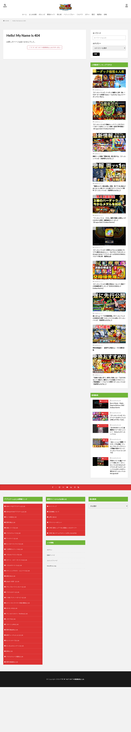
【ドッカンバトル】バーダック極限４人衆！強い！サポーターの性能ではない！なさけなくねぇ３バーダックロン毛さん (109, 95)
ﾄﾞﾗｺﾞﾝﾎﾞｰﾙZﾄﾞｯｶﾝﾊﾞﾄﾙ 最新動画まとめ (72, 724)
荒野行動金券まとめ (13, 672)
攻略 (105, 14)
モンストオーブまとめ (13, 684)
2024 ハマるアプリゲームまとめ (17, 541)
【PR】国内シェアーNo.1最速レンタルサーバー (65, 564)
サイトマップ (53, 541)
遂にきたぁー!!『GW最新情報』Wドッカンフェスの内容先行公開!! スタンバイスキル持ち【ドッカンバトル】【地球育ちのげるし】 (109, 333)
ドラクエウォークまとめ (14, 570)
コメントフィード (53, 598)
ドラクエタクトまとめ (13, 633)
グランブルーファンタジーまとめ (17, 627)
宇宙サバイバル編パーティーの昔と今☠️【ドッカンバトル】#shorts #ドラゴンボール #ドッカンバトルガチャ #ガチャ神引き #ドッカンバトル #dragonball (117, 499)
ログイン (50, 587)
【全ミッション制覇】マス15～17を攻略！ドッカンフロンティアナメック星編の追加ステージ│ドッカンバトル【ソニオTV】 (117, 475)
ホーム (24, 14)
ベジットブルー (69, 14)
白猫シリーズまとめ (13, 564)
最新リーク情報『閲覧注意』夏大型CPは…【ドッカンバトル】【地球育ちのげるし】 (108, 162)
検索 (95, 54)
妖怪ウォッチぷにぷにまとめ (16, 678)
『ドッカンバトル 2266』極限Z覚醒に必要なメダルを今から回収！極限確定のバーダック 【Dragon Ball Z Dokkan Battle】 (109, 229)
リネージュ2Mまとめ (13, 667)
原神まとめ (10, 695)
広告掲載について (55, 547)
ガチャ (87, 14)
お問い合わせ (53, 553)
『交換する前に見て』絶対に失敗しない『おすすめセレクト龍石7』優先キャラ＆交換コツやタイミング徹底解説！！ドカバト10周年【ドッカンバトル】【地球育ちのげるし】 (109, 397)
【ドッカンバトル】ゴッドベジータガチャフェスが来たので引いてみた (117, 437)
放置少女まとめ (11, 615)
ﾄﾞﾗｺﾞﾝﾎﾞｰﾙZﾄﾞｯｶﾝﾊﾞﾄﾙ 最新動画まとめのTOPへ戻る (44, 47)
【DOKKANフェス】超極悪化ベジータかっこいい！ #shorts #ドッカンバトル (117, 454)
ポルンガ (42, 14)
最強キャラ (51, 14)
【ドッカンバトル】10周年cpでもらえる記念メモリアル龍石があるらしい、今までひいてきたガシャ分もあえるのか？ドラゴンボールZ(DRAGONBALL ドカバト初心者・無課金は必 (109, 265)
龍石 (93, 14)
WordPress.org (52, 604)
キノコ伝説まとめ (12, 553)
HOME (7, 21)
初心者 (59, 14)
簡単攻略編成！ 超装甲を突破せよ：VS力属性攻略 (108, 364)
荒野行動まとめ (11, 558)
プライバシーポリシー (56, 558)
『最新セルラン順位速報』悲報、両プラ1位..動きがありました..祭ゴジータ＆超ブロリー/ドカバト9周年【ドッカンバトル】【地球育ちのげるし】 (109, 195)
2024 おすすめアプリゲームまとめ (18, 547)
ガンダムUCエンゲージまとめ (16, 689)
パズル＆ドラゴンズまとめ (15, 593)
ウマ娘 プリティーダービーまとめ (17, 638)
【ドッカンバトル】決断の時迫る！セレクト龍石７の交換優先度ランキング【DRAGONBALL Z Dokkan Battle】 (109, 300)
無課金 (99, 14)
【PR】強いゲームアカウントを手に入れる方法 (65, 570)
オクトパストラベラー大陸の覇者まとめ (20, 644)
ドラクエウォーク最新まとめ (16, 701)
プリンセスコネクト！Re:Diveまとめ (18, 655)
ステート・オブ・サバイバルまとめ (18, 598)
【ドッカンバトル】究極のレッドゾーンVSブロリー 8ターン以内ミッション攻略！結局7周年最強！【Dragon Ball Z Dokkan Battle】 (109, 129)
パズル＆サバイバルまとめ (15, 604)
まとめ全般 (33, 14)
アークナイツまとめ (13, 576)
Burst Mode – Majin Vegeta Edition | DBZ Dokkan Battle (117, 423)
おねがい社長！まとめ (13, 621)
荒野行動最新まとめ (13, 707)
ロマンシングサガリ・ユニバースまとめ (20, 610)
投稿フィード (51, 593)
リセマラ (80, 14)
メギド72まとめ (11, 661)
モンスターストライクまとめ (16, 581)
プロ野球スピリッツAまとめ (15, 587)
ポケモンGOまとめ (12, 650)
